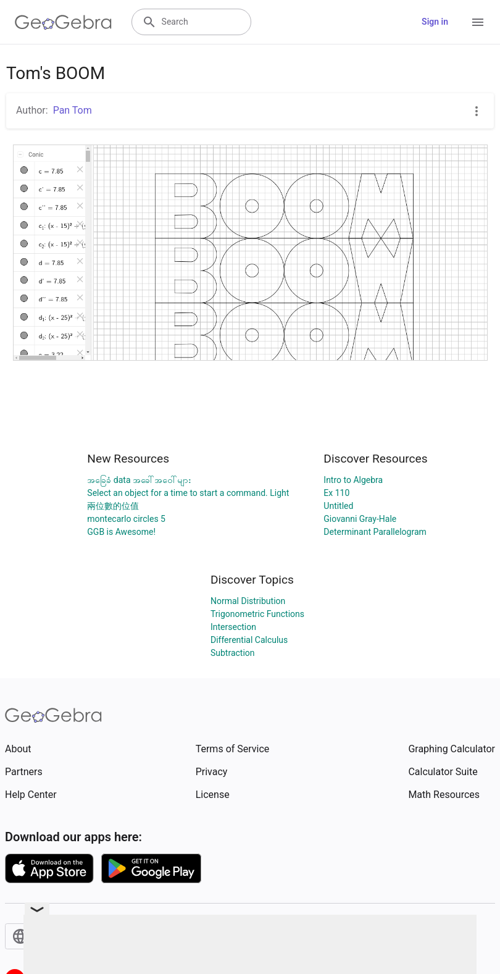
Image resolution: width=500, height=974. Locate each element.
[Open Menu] (477, 22)
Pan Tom (72, 110)
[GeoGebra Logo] (63, 22)
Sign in (435, 22)
